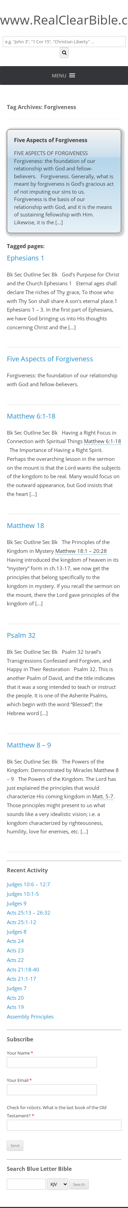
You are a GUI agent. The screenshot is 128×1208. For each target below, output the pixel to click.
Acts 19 (15, 1006)
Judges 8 (17, 931)
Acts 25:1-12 (21, 922)
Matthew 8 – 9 (29, 745)
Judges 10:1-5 (23, 893)
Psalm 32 (21, 635)
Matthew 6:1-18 (31, 416)
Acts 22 (15, 959)
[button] (59, 75)
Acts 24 (15, 940)
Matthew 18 (25, 525)
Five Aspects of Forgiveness (50, 140)
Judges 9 (17, 903)
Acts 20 (15, 997)
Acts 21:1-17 (21, 978)
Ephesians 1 (25, 257)
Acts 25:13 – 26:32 (29, 912)
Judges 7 (17, 987)
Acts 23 (15, 950)
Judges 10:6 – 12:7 (28, 884)
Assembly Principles (30, 1016)
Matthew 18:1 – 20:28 (81, 550)
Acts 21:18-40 (23, 969)
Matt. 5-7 (102, 796)
